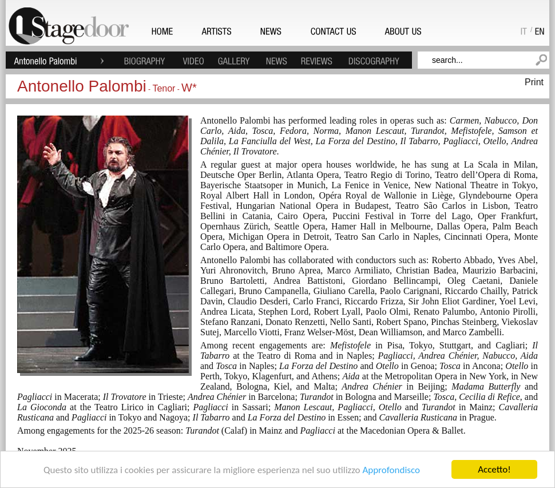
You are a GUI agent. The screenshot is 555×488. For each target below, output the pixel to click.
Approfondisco (391, 470)
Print (534, 82)
